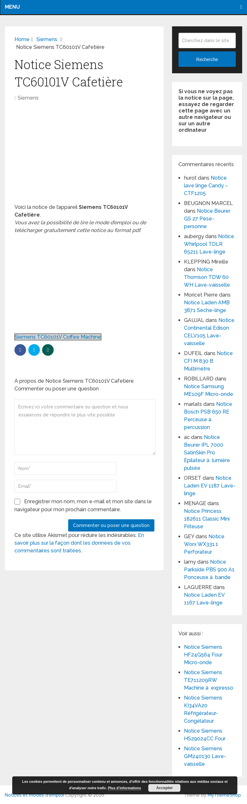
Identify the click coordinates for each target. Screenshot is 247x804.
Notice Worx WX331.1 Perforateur (204, 544)
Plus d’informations (124, 788)
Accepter (164, 788)
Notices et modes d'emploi (34, 795)
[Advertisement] (84, 156)
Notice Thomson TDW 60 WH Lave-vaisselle (207, 277)
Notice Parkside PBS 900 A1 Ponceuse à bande (209, 569)
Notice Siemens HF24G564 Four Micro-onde (203, 655)
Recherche (207, 59)
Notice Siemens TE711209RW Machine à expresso (208, 680)
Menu (12, 7)
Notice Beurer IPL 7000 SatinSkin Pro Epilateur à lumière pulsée (207, 452)
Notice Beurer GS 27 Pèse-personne (207, 218)
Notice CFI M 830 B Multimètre (208, 361)
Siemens (28, 98)
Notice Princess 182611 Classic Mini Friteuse (207, 519)
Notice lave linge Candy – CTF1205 (206, 185)
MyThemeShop (224, 795)
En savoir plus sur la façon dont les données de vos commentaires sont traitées (79, 543)
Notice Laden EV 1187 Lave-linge (209, 485)
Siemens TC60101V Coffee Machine (58, 337)
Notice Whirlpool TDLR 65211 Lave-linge (209, 244)
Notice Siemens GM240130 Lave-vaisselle (205, 756)
